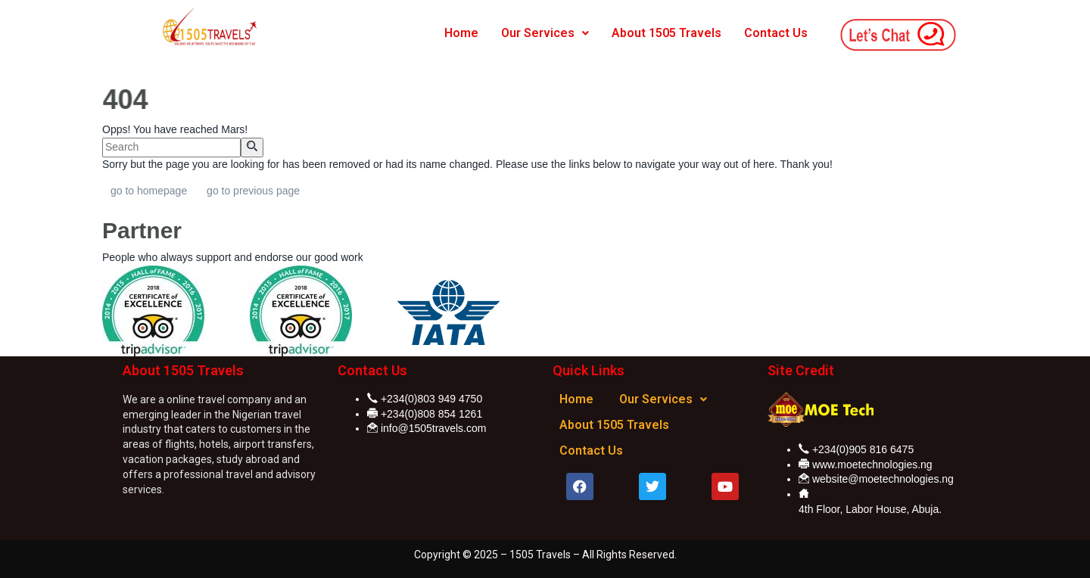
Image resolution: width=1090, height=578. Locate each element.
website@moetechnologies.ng (883, 479)
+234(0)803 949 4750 (431, 399)
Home (461, 33)
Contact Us (776, 33)
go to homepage (149, 191)
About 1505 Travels (666, 33)
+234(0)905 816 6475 (863, 449)
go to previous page (253, 191)
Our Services (545, 33)
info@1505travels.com (434, 428)
